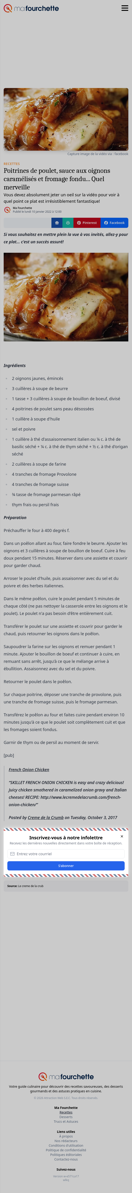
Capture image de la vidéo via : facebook (97, 154)
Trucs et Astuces (66, 1121)
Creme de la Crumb (46, 817)
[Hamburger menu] (124, 8)
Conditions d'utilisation (66, 1145)
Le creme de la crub (30, 886)
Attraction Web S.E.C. (57, 1098)
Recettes (66, 1112)
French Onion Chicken (29, 769)
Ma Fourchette (22, 208)
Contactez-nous (66, 1159)
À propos (66, 1136)
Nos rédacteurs (65, 1141)
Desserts (66, 1117)
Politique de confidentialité (66, 1150)
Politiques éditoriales (66, 1154)
